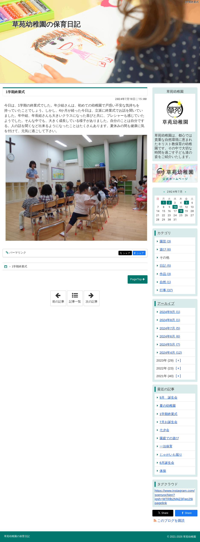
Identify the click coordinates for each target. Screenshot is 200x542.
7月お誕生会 (169, 422)
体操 (163, 471)
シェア (127, 253)
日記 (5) (165, 265)
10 (175, 207)
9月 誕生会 (169, 397)
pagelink (161, 503)
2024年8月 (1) (170, 320)
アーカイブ (165, 303)
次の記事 (92, 297)
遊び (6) (165, 249)
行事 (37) (166, 290)
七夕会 (164, 430)
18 (180, 211)
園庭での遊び (169, 438)
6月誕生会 (167, 462)
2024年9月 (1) (170, 312)
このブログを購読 (171, 520)
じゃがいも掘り (171, 454)
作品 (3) (165, 274)
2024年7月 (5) (170, 328)
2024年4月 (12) (171, 352)
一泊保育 (166, 446)
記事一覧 (75, 301)
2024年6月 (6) (170, 336)
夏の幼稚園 (168, 405)
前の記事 (59, 297)
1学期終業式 (169, 414)
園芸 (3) (165, 241)
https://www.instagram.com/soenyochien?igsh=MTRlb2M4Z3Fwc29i (175, 494)
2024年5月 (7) (170, 344)
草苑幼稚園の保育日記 (46, 24)
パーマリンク (17, 253)
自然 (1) (165, 282)
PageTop (136, 279)
